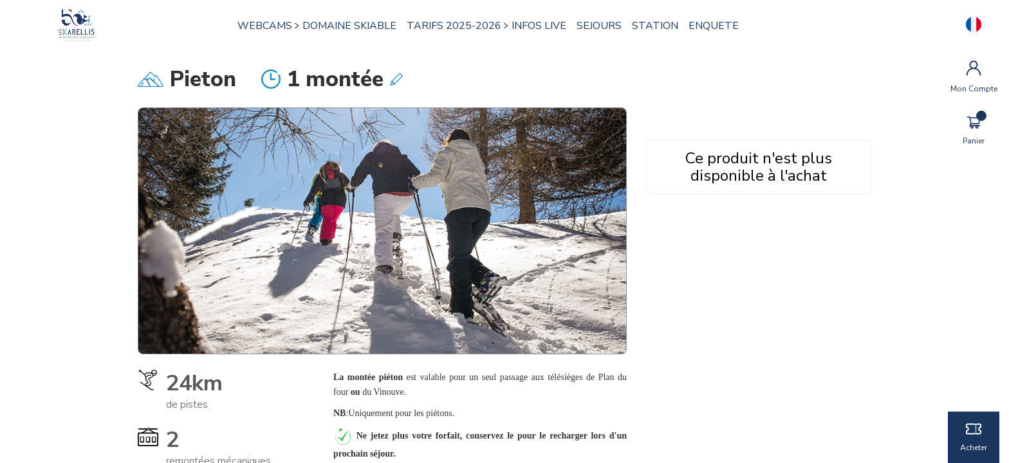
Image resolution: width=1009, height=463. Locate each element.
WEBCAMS (265, 26)
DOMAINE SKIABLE (350, 26)
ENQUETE (714, 26)
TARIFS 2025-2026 (454, 26)
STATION (656, 26)
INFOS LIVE (539, 26)
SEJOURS (599, 26)
